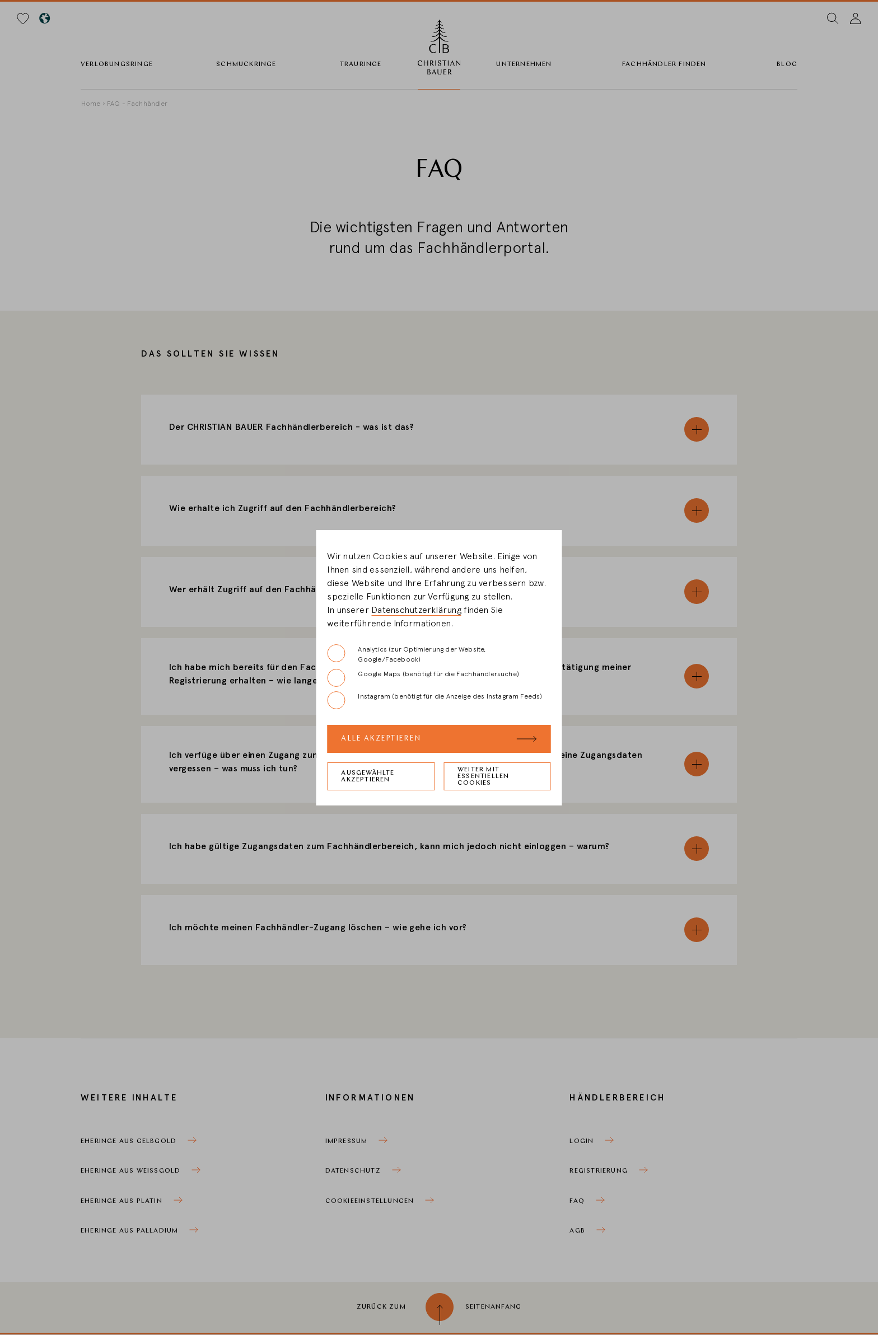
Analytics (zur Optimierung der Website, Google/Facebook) (406, 653)
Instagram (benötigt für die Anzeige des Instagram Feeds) (434, 700)
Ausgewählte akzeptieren (367, 776)
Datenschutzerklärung (416, 610)
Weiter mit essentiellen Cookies (483, 776)
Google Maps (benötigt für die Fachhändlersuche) (423, 678)
